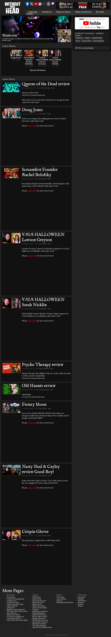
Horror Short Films (39, 617)
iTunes (78, 41)
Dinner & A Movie (38, 606)
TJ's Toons (60, 597)
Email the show (97, 38)
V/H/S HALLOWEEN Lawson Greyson (42, 61)
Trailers (35, 610)
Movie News (37, 604)
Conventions (61, 599)
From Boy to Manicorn (15, 617)
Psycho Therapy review (42, 364)
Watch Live (79, 38)
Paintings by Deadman (65, 602)
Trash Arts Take (13, 602)
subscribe (32, 126)
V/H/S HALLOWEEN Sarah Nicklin (55, 61)
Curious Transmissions (15, 599)
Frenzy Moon (34, 404)
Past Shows (47, 12)
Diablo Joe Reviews (83, 12)
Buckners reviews (39, 624)
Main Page (33, 12)
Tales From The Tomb (15, 604)
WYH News (36, 597)
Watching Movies (38, 613)
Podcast (87, 38)
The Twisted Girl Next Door (17, 611)
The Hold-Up (12, 613)
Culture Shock (12, 606)
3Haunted (10, 608)
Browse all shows (38, 70)
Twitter (81, 604)
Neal (52, 88)
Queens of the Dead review (46, 84)
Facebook (81, 597)
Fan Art (59, 601)
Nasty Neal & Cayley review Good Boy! (41, 469)
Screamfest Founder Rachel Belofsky (29, 61)
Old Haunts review (39, 386)
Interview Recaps (39, 601)
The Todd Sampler (39, 625)
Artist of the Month (39, 608)
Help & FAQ (36, 599)
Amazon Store (86, 41)
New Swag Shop (98, 41)
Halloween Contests (40, 611)
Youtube (81, 599)
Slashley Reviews (38, 618)
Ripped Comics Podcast (16, 610)
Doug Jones (16, 58)
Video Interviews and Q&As (17, 620)
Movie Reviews (45, 88)
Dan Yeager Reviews (40, 622)
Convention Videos (14, 618)
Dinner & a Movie (63, 12)
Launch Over (12, 601)
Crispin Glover (35, 531)
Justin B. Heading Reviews (42, 627)
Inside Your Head (13, 615)
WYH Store (82, 601)
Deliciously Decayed (40, 620)
